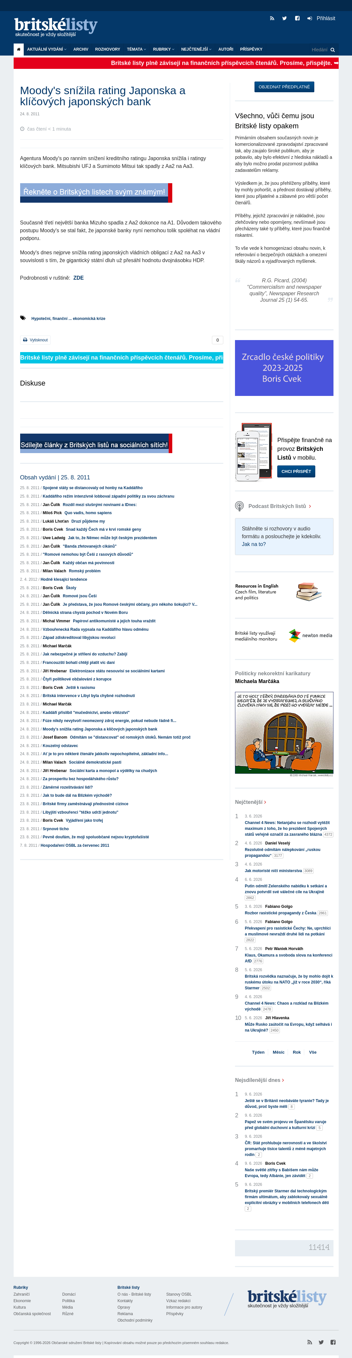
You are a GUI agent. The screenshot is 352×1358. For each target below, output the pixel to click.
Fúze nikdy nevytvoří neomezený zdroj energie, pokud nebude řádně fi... (109, 720)
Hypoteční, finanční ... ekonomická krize (68, 318)
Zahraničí (22, 1294)
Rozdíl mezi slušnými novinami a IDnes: (100, 504)
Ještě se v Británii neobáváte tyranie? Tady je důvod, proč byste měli (287, 1104)
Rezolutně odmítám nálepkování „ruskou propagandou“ (282, 852)
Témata (136, 49)
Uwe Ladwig (54, 538)
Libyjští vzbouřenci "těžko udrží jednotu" (81, 812)
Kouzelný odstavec (60, 745)
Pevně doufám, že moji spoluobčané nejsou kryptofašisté (96, 837)
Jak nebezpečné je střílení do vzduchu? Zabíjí (85, 654)
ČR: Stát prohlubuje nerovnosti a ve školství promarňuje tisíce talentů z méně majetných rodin (286, 1149)
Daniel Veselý (277, 843)
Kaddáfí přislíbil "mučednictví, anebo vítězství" (86, 712)
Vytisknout (35, 339)
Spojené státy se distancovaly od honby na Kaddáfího (93, 488)
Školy (71, 588)
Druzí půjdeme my (88, 521)
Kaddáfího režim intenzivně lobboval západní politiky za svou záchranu (109, 496)
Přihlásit (321, 18)
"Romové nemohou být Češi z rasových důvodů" (88, 554)
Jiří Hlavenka (277, 1018)
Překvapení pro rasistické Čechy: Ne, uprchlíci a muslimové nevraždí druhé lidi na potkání (288, 934)
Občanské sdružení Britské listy (76, 1343)
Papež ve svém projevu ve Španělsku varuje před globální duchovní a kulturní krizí (285, 1125)
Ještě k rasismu (80, 687)
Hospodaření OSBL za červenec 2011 (75, 845)
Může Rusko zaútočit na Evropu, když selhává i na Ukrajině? (288, 1027)
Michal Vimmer (56, 621)
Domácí (69, 1294)
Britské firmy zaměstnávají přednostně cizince (85, 804)
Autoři (225, 49)
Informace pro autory (184, 1307)
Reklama (125, 1314)
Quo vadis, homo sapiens (88, 513)
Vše (313, 1052)
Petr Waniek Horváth (284, 948)
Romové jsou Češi (80, 596)
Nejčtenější (196, 49)
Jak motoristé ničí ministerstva (279, 871)
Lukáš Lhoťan (56, 521)
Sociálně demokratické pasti (95, 762)
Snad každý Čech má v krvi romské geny (103, 529)
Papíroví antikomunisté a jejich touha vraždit (114, 621)
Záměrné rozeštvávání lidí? (68, 787)
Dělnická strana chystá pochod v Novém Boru (85, 612)
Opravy (124, 1307)
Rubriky (164, 49)
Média (67, 1307)
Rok (297, 1052)
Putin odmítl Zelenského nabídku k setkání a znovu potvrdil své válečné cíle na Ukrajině (286, 892)
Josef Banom (55, 737)
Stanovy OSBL (179, 1294)
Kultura (20, 1307)
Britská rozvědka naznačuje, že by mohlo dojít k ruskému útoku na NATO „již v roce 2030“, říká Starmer (289, 982)
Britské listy (59, 28)
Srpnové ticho (56, 829)
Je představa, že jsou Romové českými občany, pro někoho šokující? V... (130, 604)
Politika (68, 1301)
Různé (68, 1314)
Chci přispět (296, 471)
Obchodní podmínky (135, 1320)
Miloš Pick (52, 513)
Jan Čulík (51, 504)
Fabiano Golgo (279, 906)
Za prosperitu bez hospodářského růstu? (81, 779)
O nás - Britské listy (134, 1294)
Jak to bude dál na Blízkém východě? (77, 795)
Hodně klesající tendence (64, 579)
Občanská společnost (32, 1314)
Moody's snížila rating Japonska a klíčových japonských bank (100, 729)
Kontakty (125, 1301)
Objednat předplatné (284, 86)
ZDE (78, 278)
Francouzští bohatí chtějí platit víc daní (79, 662)
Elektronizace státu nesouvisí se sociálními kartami (117, 671)
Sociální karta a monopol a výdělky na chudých (113, 770)
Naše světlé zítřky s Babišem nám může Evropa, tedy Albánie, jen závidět (281, 1173)
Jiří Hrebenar (55, 671)
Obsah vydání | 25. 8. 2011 (55, 477)
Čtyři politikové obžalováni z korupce (77, 679)
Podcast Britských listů (271, 506)
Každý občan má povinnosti (88, 563)
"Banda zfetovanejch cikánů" (89, 546)
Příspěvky (251, 49)
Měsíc (278, 1052)
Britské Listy (287, 1299)
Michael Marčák (57, 646)
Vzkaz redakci (178, 1301)
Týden (258, 1052)
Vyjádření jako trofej (84, 820)
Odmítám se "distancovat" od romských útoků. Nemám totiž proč (130, 737)
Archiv (80, 49)
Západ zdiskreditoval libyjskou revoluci (79, 637)
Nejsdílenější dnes (257, 1080)
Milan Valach (54, 571)
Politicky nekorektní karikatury (272, 677)
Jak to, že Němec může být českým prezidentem (112, 538)
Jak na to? (254, 544)
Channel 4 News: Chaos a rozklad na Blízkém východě (286, 1006)
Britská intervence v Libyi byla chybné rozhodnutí (89, 695)
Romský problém (84, 571)
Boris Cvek (53, 529)
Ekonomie (22, 1301)
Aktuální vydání (47, 49)
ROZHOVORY (107, 49)
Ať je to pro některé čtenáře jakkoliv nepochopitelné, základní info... (105, 754)
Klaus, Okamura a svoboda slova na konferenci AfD (288, 958)
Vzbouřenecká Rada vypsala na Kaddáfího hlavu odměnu (96, 629)
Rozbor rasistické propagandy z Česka (286, 913)
